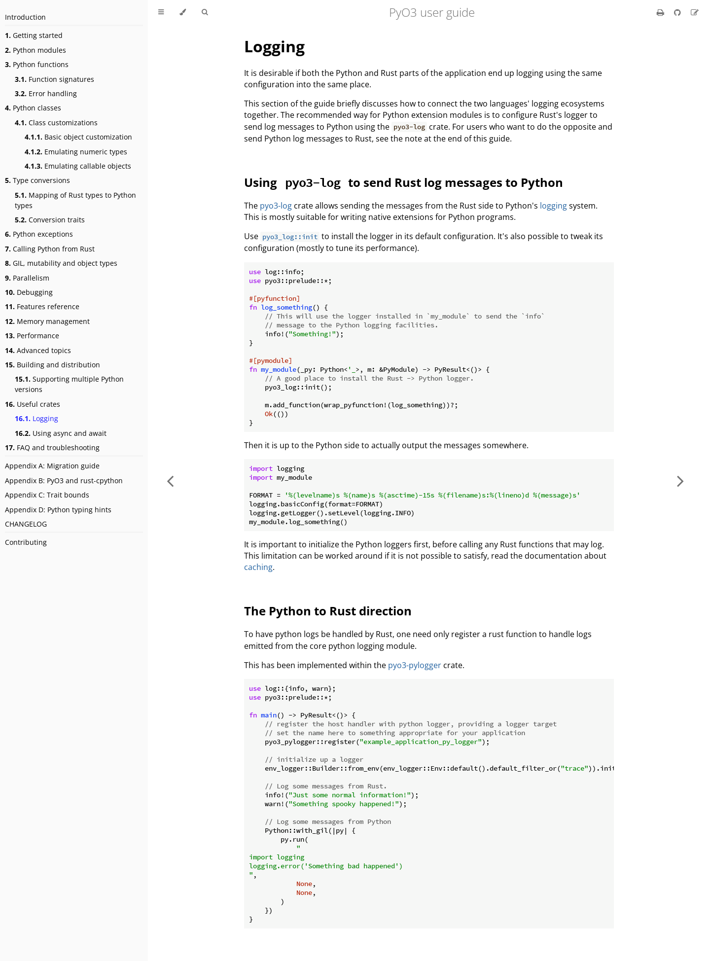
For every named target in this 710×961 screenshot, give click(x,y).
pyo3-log (276, 205)
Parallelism (27, 278)
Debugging (29, 292)
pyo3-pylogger (414, 665)
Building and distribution (52, 364)
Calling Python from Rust (50, 248)
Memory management (47, 321)
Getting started (34, 35)
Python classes (33, 107)
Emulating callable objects (78, 166)
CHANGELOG (26, 524)
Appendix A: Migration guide (52, 465)
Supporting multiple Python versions (69, 384)
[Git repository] (678, 12)
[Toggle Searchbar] (204, 12)
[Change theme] (183, 12)
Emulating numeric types (76, 151)
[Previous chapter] (170, 480)
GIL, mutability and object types (61, 263)
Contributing (26, 542)
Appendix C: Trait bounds (47, 494)
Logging (36, 418)
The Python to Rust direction (328, 611)
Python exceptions (39, 234)
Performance (32, 335)
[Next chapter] (680, 480)
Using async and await (60, 433)
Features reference (42, 306)
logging (553, 205)
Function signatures (54, 79)
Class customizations (56, 122)
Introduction (25, 17)
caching (258, 567)
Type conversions (37, 180)
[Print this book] (661, 12)
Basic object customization (78, 137)
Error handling (46, 93)
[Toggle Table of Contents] (161, 12)
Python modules (35, 50)
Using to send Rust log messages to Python (403, 182)
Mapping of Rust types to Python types (75, 200)
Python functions (37, 64)
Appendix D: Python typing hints (58, 509)
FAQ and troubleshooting (52, 447)
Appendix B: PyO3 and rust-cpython (64, 480)
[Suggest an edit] (695, 12)
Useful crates (32, 404)
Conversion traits (50, 219)
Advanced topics (38, 350)
